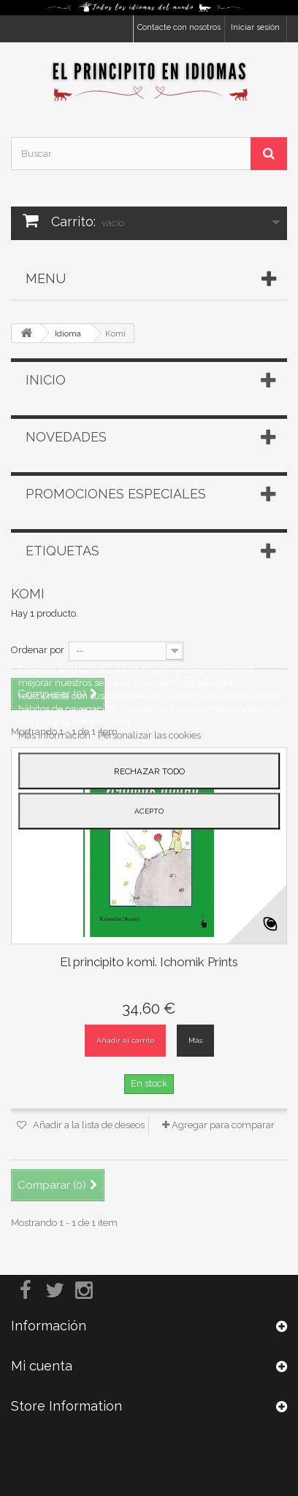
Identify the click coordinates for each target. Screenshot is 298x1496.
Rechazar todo (149, 771)
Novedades (66, 436)
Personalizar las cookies (149, 735)
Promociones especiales (116, 493)
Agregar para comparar (223, 1124)
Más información (55, 735)
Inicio (46, 380)
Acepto (149, 811)
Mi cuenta (41, 1365)
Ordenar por (37, 649)
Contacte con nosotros (179, 27)
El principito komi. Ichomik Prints (149, 962)
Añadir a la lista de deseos (88, 1124)
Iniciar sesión (255, 27)
